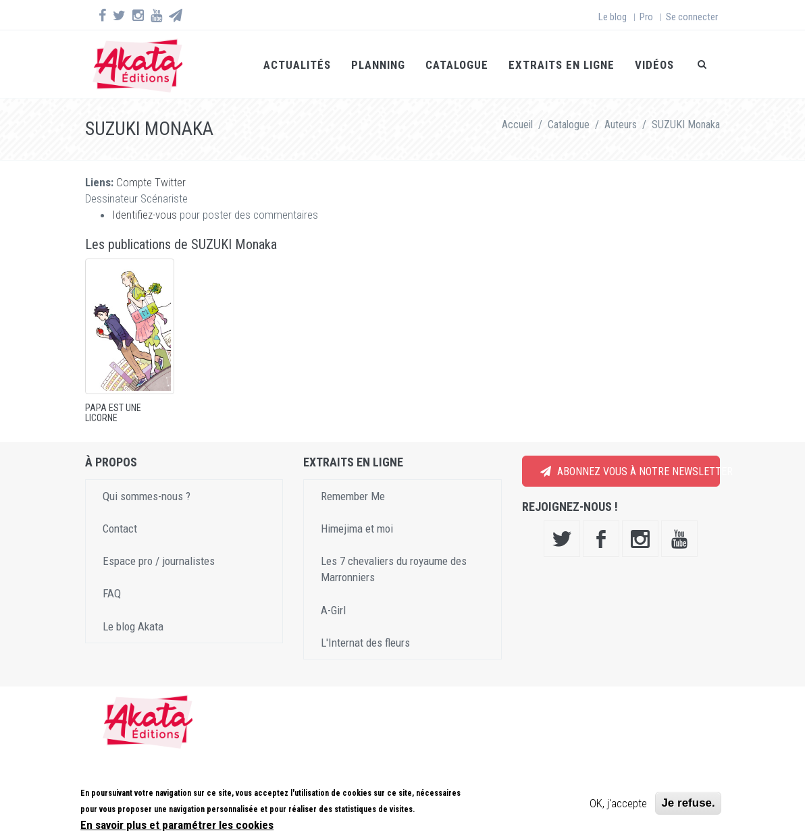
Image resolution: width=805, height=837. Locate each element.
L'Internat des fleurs (365, 642)
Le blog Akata (133, 626)
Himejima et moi (357, 528)
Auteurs (620, 124)
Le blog (612, 17)
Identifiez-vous (144, 214)
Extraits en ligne (562, 65)
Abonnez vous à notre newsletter (630, 471)
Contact (120, 528)
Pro (646, 17)
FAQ (112, 593)
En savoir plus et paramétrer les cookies (177, 826)
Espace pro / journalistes (159, 561)
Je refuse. (688, 805)
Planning (378, 65)
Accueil (517, 124)
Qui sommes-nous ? (146, 496)
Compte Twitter (151, 182)
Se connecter (692, 17)
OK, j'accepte (618, 805)
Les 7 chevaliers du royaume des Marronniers (394, 569)
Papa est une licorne (113, 412)
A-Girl (333, 610)
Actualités (297, 65)
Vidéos (654, 65)
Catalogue (456, 65)
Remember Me (353, 496)
